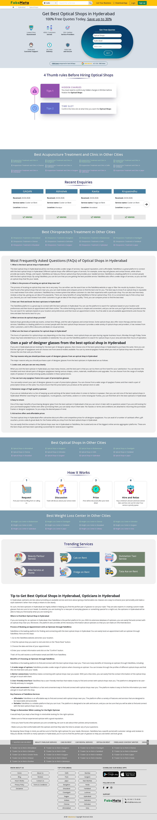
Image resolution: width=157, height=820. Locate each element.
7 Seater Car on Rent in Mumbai (91, 758)
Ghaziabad (66, 789)
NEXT (108, 53)
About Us (40, 773)
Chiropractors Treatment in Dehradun (60, 241)
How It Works (19, 781)
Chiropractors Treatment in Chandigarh (128, 238)
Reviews (40, 777)
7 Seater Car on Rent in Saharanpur (58, 761)
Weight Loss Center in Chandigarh (58, 521)
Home (19, 773)
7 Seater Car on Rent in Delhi (56, 751)
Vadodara (87, 800)
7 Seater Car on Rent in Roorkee (23, 761)
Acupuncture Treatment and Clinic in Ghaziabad (25, 171)
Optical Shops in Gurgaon (55, 455)
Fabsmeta (71, 817)
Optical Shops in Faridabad (124, 452)
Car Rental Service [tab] (84, 742)
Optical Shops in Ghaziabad (22, 455)
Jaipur (66, 781)
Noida (87, 785)
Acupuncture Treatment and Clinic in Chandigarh (127, 161)
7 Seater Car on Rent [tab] (21, 742)
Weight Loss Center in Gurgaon (126, 525)
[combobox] (107, 35)
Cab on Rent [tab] (66, 742)
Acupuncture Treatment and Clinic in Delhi (95, 165)
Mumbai (87, 773)
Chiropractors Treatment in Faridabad (128, 241)
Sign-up (142, 3)
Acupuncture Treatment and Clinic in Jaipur (129, 170)
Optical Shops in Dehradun (56, 452)
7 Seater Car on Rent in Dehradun (23, 751)
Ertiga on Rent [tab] (103, 742)
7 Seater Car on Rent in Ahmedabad (24, 748)
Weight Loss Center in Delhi (22, 525)
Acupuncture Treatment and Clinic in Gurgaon (62, 170)
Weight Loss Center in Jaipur (56, 528)
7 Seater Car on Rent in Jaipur (124, 754)
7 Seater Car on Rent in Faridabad (91, 751)
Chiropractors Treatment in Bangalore (60, 238)
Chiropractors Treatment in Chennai (25, 241)
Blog (19, 777)
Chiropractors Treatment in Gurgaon (59, 245)
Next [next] (146, 204)
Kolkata (66, 800)
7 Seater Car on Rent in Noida (124, 758)
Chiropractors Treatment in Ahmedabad (26, 238)
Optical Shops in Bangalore (56, 448)
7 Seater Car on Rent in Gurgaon (57, 754)
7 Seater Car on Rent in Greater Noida (25, 754)
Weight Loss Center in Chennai (91, 521)
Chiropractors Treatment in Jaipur (126, 245)
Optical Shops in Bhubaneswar (91, 448)
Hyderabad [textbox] (98, 41)
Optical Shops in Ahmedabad (23, 448)
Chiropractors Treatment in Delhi (92, 241)
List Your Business (103, 3)
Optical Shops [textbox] (99, 35)
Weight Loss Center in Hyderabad (24, 528)
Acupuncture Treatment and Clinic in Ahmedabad (25, 161)
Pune (66, 777)
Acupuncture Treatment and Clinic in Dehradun (59, 166)
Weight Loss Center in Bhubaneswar (25, 521)
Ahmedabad (66, 808)
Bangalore (66, 785)
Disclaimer (19, 789)
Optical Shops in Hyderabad (90, 455)
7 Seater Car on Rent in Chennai (125, 748)
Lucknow (87, 792)
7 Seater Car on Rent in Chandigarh (92, 748)
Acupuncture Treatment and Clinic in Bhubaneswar (93, 161)
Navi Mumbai (87, 781)
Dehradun (87, 804)
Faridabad (87, 789)
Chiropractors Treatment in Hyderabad (94, 245)
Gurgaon (87, 777)
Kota (87, 808)
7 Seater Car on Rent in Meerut (56, 758)
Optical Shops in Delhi (88, 452)
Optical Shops (33, 7)
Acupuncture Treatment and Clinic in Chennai (28, 165)
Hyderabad (21, 7)
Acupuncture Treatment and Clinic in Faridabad (127, 166)
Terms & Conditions (40, 785)
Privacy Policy (19, 785)
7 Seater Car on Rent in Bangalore (57, 748)
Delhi (48, 3)
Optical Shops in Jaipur (123, 455)
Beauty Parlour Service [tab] (46, 742)
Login (133, 3)
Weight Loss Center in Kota (124, 528)
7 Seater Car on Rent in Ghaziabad (125, 751)
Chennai (66, 804)
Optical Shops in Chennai (21, 452)
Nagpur (66, 796)
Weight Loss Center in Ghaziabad (92, 525)
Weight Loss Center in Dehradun (126, 521)
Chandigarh (66, 792)
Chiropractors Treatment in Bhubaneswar (95, 238)
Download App (120, 3)
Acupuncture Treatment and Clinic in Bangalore (59, 161)
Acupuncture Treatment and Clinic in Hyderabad (93, 171)
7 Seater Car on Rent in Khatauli (22, 758)
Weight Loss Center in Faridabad (58, 525)
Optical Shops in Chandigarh (124, 448)
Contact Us (40, 781)
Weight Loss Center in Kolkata (91, 528)
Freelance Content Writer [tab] (126, 742)
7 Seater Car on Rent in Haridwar (91, 754)
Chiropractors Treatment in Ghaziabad (26, 245)
